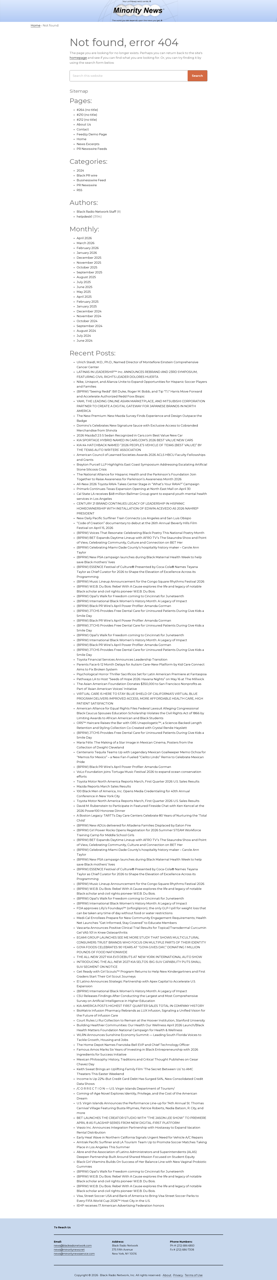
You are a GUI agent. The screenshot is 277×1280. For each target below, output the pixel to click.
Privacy (178, 1275)
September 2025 (89, 272)
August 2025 (86, 277)
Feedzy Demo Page (92, 134)
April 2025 (84, 296)
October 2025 (87, 267)
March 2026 (86, 243)
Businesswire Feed (91, 180)
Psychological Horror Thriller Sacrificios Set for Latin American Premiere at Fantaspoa (142, 674)
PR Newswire (87, 185)
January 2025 (87, 306)
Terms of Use (194, 1275)
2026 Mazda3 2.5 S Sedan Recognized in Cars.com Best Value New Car (130, 435)
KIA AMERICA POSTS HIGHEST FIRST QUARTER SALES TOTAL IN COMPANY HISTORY (140, 1006)
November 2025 (89, 262)
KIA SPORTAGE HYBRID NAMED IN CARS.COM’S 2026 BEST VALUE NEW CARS (135, 440)
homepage (78, 57)
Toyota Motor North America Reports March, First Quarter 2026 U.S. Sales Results (138, 781)
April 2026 (84, 238)
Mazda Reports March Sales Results (104, 786)
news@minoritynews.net (69, 1249)
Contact (83, 129)
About (167, 1275)
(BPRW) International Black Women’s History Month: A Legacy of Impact (132, 601)
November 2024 (89, 316)
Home (81, 139)
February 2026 (88, 248)
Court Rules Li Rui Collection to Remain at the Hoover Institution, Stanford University (141, 1020)
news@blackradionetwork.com (73, 1245)
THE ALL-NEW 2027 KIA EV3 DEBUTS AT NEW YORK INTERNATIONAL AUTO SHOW (139, 957)
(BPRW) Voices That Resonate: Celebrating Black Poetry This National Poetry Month (140, 533)
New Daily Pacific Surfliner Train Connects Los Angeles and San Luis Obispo (134, 518)
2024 (80, 170)
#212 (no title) (87, 119)
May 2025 (84, 291)
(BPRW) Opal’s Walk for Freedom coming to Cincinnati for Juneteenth (130, 596)
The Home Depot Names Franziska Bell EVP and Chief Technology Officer (133, 1045)
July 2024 (84, 335)
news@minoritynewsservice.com (74, 1253)
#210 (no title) (87, 114)
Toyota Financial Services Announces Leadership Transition (122, 659)
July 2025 (84, 282)
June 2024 (85, 340)
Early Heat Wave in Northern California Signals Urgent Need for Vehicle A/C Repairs (140, 1137)
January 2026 (87, 252)
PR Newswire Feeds (92, 149)
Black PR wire (87, 175)
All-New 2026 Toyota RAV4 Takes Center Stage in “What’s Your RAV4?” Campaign (138, 484)
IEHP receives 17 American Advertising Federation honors (120, 1205)
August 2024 (86, 330)
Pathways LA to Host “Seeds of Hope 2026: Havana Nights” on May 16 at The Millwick (140, 679)
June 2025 (84, 287)
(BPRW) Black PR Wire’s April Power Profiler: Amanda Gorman (124, 606)
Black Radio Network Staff (96, 211)
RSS (79, 190)
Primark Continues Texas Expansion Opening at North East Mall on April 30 (134, 489)
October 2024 (87, 321)
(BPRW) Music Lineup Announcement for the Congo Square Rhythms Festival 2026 (140, 581)
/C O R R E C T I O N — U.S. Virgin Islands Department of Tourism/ (126, 1088)
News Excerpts (88, 144)
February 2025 (88, 301)
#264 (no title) (87, 110)
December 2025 (89, 257)
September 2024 (89, 326)
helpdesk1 (84, 216)
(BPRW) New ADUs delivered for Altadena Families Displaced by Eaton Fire (134, 825)
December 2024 (89, 311)
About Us (84, 124)
